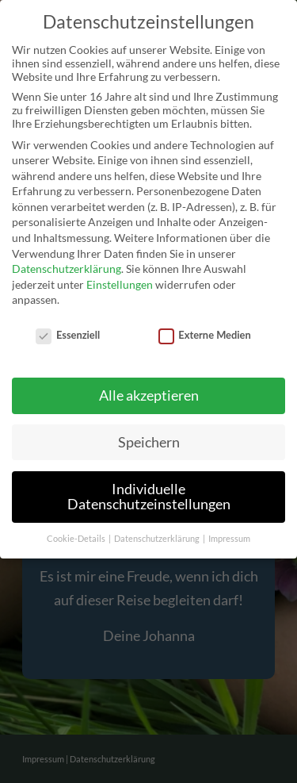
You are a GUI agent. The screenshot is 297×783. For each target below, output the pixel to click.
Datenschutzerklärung (66, 268)
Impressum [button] (229, 538)
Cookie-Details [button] (77, 538)
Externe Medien (204, 334)
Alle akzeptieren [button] (149, 395)
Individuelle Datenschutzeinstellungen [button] (148, 497)
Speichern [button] (149, 442)
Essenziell (68, 334)
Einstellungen (119, 284)
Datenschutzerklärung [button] (157, 538)
